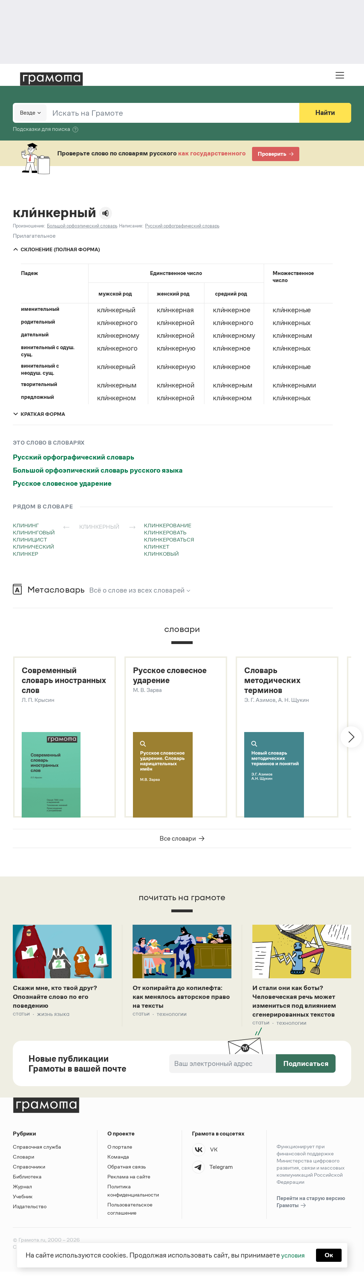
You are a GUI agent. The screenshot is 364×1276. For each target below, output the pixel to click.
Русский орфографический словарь (73, 457)
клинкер (25, 554)
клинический (33, 547)
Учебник (23, 1201)
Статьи (21, 1017)
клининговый (34, 532)
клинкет (156, 547)
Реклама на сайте (128, 1181)
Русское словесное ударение (62, 483)
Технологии (172, 1017)
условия (292, 1255)
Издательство (30, 1211)
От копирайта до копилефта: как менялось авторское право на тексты (181, 999)
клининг (26, 525)
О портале (119, 1151)
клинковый (161, 554)
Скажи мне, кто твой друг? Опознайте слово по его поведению (58, 999)
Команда (118, 1161)
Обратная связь (126, 1171)
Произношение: (29, 226)
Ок (330, 1255)
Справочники (29, 1171)
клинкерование (167, 525)
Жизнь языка (53, 1017)
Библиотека (27, 1181)
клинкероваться (169, 540)
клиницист (30, 540)
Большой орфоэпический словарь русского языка (98, 470)
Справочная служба (37, 1151)
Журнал (22, 1191)
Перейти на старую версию (311, 1206)
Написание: (131, 226)
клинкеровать (165, 532)
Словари (23, 1161)
